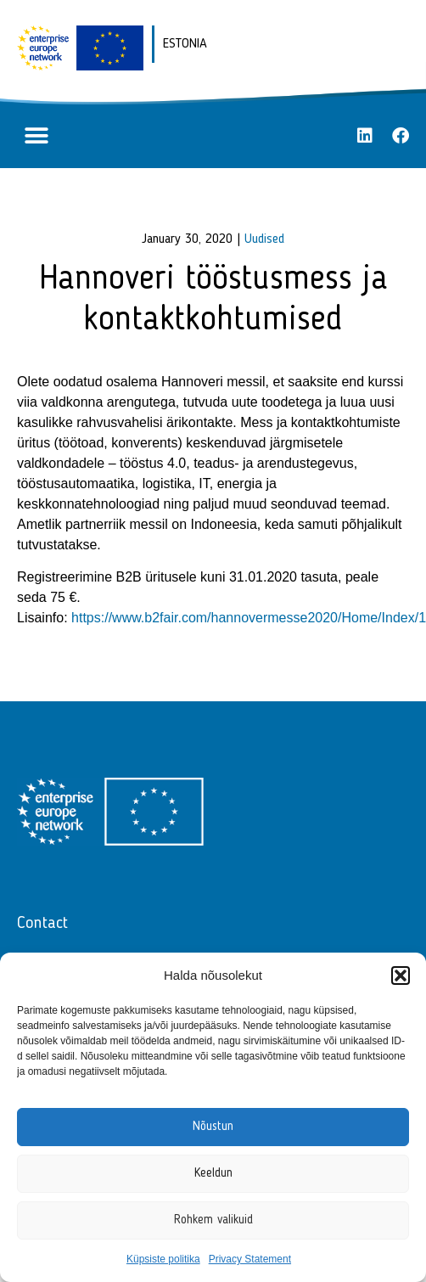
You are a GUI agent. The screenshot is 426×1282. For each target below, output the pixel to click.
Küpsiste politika (163, 1259)
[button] (400, 975)
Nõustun (213, 1127)
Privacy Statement (250, 1259)
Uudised (264, 239)
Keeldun (213, 1173)
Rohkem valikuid (213, 1220)
